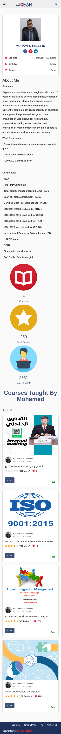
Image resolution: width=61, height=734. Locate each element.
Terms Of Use (30, 725)
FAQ (41, 725)
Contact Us (52, 725)
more (9, 480)
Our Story (16, 725)
